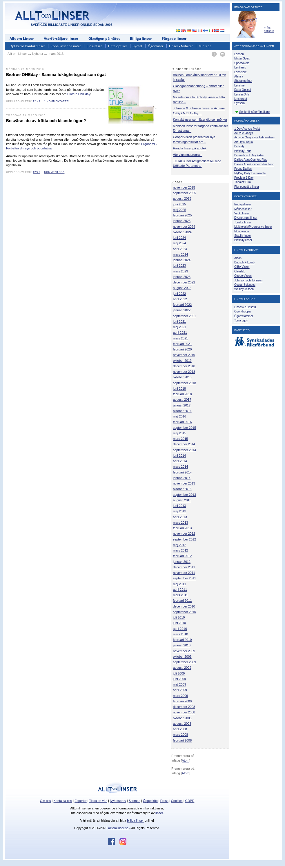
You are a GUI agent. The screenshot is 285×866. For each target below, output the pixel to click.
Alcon (238, 258)
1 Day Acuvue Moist (247, 128)
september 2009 (184, 662)
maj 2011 (179, 584)
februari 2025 (182, 215)
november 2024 (184, 226)
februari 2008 (182, 740)
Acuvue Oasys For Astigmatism (254, 137)
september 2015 (184, 427)
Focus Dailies (243, 168)
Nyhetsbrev (118, 800)
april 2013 (180, 517)
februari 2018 (182, 394)
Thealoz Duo (242, 182)
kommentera (54, 172)
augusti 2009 (182, 667)
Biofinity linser (243, 240)
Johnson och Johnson (248, 280)
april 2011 (180, 589)
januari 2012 (182, 561)
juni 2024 (179, 237)
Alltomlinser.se (118, 828)
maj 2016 (179, 416)
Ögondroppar (242, 311)
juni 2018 (179, 388)
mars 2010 (180, 634)
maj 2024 (179, 243)
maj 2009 (179, 684)
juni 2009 (179, 679)
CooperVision (243, 275)
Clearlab (239, 271)
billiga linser (135, 820)
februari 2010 (182, 639)
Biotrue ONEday (78, 94)
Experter (81, 800)
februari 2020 (182, 349)
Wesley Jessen (244, 289)
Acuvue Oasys (243, 133)
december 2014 (184, 444)
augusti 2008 (182, 723)
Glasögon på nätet (104, 38)
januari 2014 (182, 478)
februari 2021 (182, 344)
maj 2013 (179, 511)
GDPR (190, 800)
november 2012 (184, 533)
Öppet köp (150, 800)
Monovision (241, 231)
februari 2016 (182, 422)
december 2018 (184, 366)
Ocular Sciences (244, 284)
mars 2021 (180, 338)
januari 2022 (182, 310)
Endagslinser (242, 204)
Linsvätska (94, 46)
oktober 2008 (182, 718)
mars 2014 (180, 466)
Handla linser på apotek (190, 148)
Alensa (238, 76)
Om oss (45, 800)
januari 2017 (182, 405)
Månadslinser (242, 209)
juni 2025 (179, 204)
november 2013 (184, 483)
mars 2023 (180, 271)
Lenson (239, 54)
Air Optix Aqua (243, 142)
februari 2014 (182, 472)
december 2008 (184, 706)
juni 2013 (179, 505)
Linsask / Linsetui (245, 307)
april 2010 (180, 628)
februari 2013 (182, 528)
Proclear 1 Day (243, 177)
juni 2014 (179, 455)
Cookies (177, 800)
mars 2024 (180, 254)
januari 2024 (182, 260)
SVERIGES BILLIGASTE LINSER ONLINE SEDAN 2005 (71, 24)
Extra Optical (242, 89)
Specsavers (241, 63)
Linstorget (240, 98)
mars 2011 (180, 595)
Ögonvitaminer (243, 316)
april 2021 (180, 332)
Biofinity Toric (242, 151)
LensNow (240, 72)
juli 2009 (179, 673)
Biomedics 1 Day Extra (249, 155)
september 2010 (184, 612)
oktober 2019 (182, 360)
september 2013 (184, 494)
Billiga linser (141, 38)
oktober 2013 (182, 489)
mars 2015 (180, 438)
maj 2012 (179, 545)
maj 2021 (179, 327)
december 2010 (184, 606)
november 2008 (184, 712)
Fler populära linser (246, 186)
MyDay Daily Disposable (250, 173)
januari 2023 (182, 277)
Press (164, 800)
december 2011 (184, 567)
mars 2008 (180, 734)
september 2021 (184, 316)
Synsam (239, 103)
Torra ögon (241, 320)
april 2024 (180, 249)
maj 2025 (179, 209)
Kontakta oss (63, 800)
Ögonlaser (155, 46)
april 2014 (180, 461)
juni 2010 (179, 623)
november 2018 (184, 371)
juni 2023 (179, 265)
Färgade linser (174, 38)
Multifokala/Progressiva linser (253, 226)
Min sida (205, 46)
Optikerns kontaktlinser (27, 46)
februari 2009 (182, 701)
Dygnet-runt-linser (245, 217)
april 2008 (180, 729)
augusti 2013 (182, 500)
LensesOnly (242, 94)
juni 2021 (179, 321)
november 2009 (184, 651)
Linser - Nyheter (181, 46)
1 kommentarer (56, 101)
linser (159, 813)
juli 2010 (179, 617)
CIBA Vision (242, 266)
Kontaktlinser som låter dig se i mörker (200, 119)
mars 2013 (180, 522)
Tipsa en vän (98, 800)
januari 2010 (182, 645)
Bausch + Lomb (244, 262)
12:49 (36, 101)
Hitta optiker (117, 46)
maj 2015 (179, 433)
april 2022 (180, 299)
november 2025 (184, 187)
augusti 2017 (182, 399)
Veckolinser (241, 213)
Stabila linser (242, 235)
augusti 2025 (182, 198)
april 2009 (180, 690)
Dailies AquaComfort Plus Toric (254, 164)
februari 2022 (182, 304)
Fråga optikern (269, 29)
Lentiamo (240, 67)
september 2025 (184, 193)
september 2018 (184, 383)
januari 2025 (182, 221)
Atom (185, 760)
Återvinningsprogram (188, 154)
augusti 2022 (182, 288)
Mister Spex (242, 58)
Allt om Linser (22, 38)
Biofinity (239, 146)
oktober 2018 (182, 377)
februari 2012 (182, 556)
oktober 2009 (182, 656)
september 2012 (184, 539)
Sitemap (134, 800)
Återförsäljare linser (61, 38)
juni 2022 (179, 293)
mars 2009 (180, 695)
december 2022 (184, 282)
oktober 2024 (182, 232)
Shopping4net (243, 80)
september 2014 (184, 450)
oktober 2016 (182, 411)
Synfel (137, 46)
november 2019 (184, 355)
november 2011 (184, 572)
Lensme (239, 85)
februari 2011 (182, 600)
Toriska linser (242, 222)
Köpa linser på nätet (66, 46)
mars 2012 (180, 550)
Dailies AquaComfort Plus (250, 159)
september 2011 (184, 578)
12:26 (36, 172)
